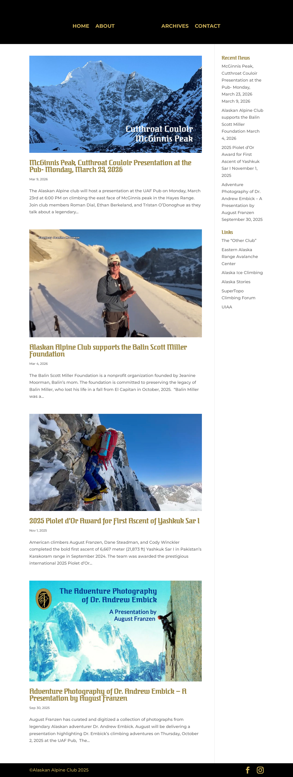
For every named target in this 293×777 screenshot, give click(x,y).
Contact (206, 25)
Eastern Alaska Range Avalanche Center (240, 256)
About (106, 25)
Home (82, 25)
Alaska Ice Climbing (242, 272)
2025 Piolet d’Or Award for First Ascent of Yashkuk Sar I (114, 521)
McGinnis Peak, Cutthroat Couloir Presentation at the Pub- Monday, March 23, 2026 (110, 166)
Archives (173, 25)
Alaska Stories (236, 281)
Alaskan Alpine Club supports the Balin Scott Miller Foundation (108, 351)
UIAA (227, 307)
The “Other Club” (239, 240)
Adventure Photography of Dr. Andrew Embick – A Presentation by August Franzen (107, 695)
